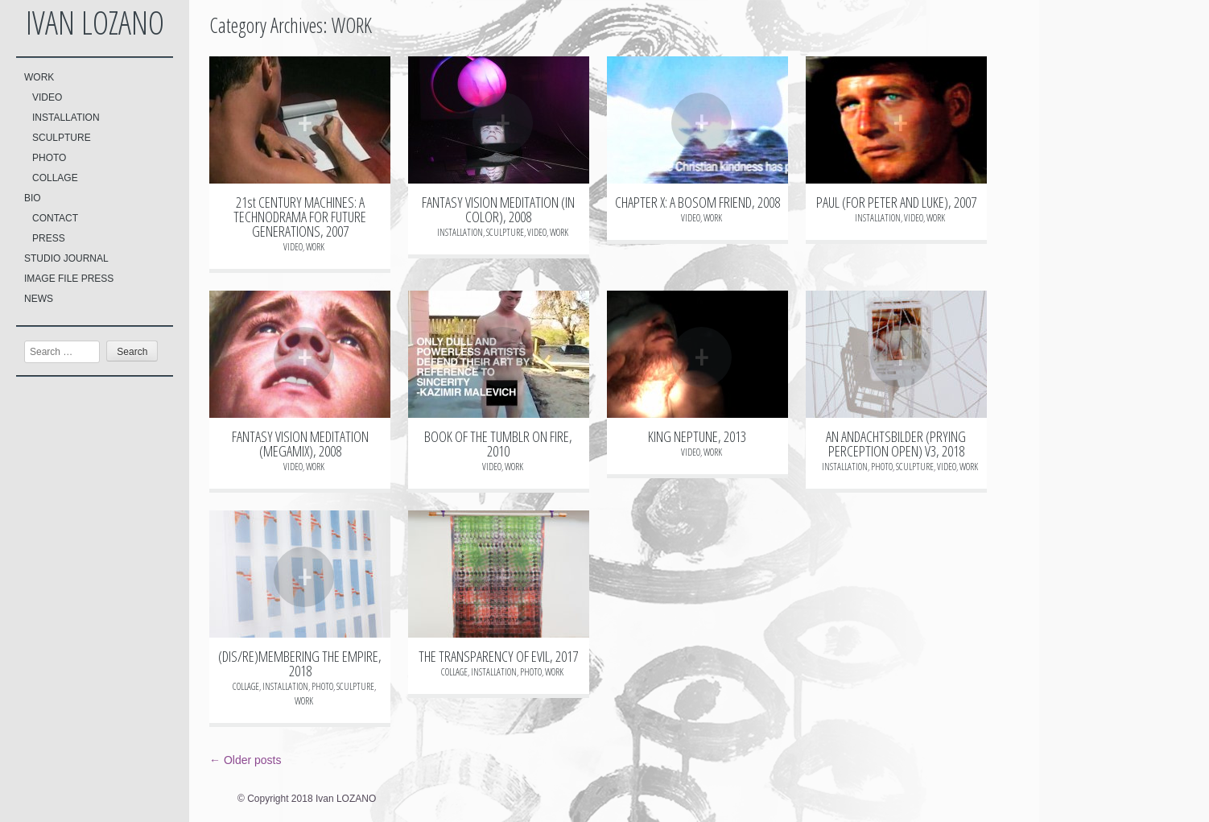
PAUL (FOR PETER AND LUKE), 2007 (896, 202)
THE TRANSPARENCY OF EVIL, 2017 (498, 656)
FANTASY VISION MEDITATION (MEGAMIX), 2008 (300, 444)
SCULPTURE (61, 137)
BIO (32, 198)
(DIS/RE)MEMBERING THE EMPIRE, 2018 (300, 663)
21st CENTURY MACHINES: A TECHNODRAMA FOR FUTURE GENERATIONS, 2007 (299, 216)
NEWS (38, 298)
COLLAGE (55, 178)
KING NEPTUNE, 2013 (697, 436)
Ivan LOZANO (95, 22)
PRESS (48, 238)
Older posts (245, 760)
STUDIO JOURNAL (66, 258)
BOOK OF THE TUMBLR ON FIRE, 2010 (498, 444)
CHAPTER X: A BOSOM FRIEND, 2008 (697, 202)
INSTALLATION (66, 117)
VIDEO (47, 97)
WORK (39, 77)
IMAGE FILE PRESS (68, 278)
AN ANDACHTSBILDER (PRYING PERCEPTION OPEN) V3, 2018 (896, 444)
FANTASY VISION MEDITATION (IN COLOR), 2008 (498, 209)
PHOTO (49, 157)
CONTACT (55, 218)
